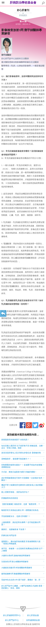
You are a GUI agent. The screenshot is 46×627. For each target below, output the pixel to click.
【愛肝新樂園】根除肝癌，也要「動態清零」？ (20, 504)
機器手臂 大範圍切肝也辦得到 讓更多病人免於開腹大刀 (22, 486)
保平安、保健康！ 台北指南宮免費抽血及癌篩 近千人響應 (22, 550)
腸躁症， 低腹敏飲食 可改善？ (13, 529)
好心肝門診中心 (12, 620)
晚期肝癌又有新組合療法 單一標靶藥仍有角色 (20, 510)
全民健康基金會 (33, 620)
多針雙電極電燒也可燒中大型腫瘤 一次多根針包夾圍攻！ (21, 479)
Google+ (29, 425)
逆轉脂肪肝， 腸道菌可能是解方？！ (16, 459)
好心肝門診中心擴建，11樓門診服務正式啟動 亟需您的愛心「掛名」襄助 (21, 587)
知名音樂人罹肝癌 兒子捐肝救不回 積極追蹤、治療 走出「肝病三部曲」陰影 (22, 447)
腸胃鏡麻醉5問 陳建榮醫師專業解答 (15, 574)
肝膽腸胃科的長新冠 (9, 498)
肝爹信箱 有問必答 (9, 535)
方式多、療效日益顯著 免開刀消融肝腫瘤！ (19, 472)
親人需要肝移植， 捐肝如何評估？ (15, 492)
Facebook (23, 425)
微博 (42, 425)
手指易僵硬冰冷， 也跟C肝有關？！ (16, 516)
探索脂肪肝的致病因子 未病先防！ (15, 440)
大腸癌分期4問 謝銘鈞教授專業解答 (15, 556)
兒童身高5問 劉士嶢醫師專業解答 (14, 562)
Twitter (35, 425)
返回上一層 (3, 313)
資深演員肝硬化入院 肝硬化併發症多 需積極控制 (21, 453)
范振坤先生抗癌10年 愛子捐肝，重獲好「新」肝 (20, 580)
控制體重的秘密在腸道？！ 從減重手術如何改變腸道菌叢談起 (21, 466)
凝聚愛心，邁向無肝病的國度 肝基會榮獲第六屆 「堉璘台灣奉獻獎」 (20, 543)
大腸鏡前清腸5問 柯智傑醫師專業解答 (16, 568)
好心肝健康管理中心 (12, 615)
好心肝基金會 (33, 615)
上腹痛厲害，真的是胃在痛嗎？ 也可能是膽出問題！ (20, 523)
